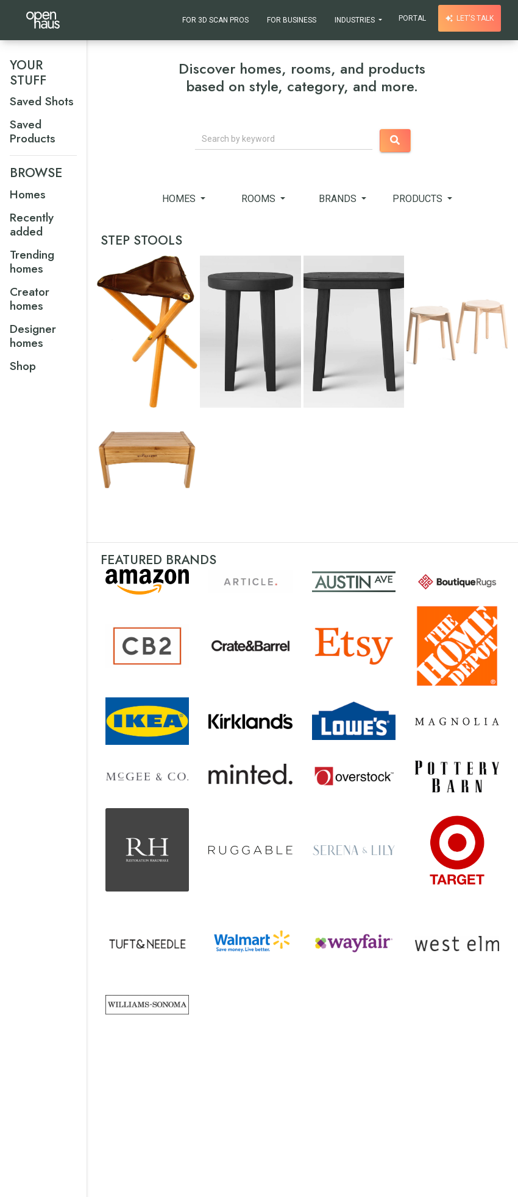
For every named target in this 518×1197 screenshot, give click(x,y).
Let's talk (469, 18)
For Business (291, 20)
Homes (180, 198)
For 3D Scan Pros (215, 20)
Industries (356, 20)
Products (418, 198)
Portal (412, 18)
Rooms (259, 198)
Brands (339, 198)
